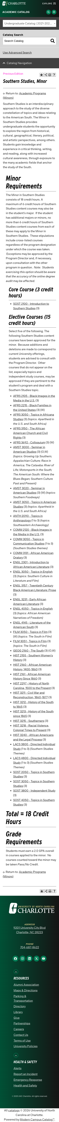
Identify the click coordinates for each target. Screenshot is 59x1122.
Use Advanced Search (17, 52)
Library (18, 1012)
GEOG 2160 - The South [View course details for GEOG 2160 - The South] (28, 650)
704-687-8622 (29, 947)
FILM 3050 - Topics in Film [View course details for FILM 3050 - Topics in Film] (30, 632)
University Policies (26, 1046)
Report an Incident (26, 1074)
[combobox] (29, 23)
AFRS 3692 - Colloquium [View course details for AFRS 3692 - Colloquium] (29, 442)
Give (17, 1018)
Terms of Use (22, 1040)
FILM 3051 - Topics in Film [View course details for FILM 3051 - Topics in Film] (30, 641)
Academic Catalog (16, 12)
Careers (19, 1029)
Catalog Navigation (19, 63)
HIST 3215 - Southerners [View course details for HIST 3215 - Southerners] (28, 721)
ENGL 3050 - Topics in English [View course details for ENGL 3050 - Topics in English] (33, 571)
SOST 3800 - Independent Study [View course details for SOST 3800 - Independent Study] (34, 790)
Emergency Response (28, 1080)
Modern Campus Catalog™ (37, 1119)
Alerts (17, 1068)
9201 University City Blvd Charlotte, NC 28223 (29, 930)
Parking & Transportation (23, 998)
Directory (20, 1006)
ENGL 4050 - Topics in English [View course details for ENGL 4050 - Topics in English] (33, 608)
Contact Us (21, 1035)
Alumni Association (26, 984)
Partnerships (22, 1023)
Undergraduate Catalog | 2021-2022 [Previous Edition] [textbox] (30, 23)
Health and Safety (25, 1085)
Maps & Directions (26, 990)
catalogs (14, 1110)
